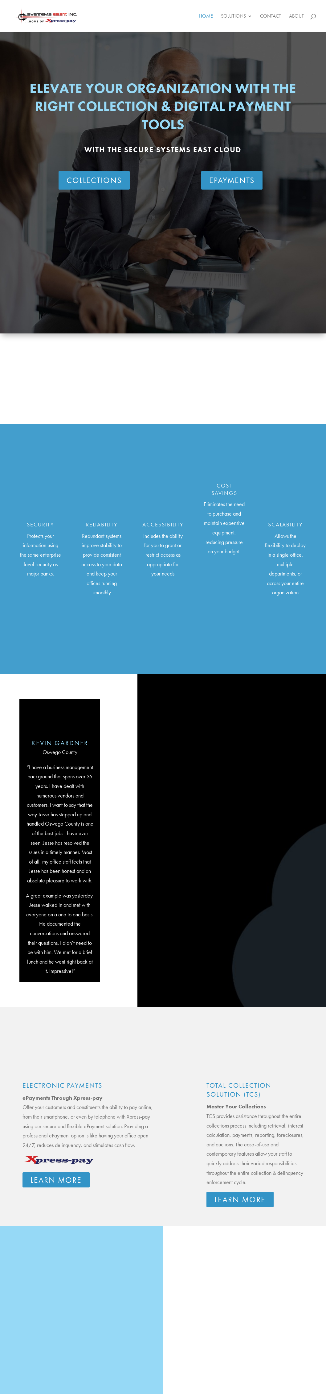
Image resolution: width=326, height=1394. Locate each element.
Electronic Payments (62, 1085)
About (296, 16)
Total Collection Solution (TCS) (238, 1090)
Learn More (56, 1180)
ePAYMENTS (232, 180)
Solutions (233, 16)
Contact (270, 16)
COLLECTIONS (94, 180)
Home (206, 16)
